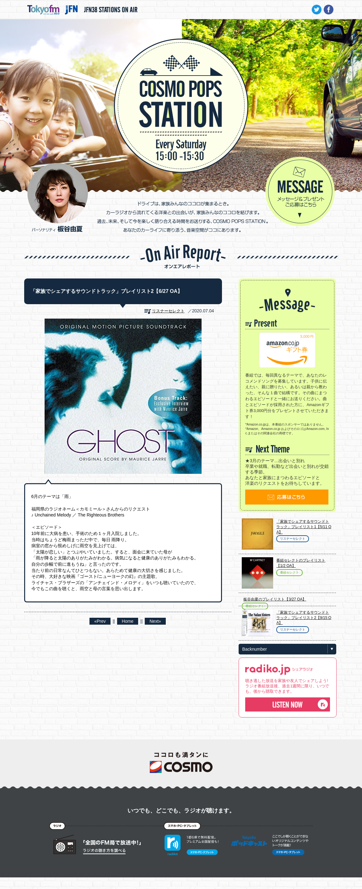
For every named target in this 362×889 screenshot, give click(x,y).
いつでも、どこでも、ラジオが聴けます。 (181, 810)
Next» (155, 621)
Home (127, 621)
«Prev (100, 621)
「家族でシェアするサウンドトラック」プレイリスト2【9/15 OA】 (303, 617)
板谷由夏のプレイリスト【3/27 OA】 (274, 599)
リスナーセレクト (168, 311)
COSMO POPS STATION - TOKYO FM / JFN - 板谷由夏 (181, 86)
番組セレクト (289, 572)
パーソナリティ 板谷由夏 (57, 197)
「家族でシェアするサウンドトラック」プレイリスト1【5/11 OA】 (303, 526)
